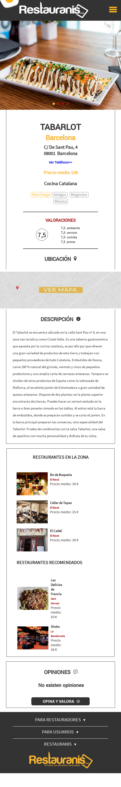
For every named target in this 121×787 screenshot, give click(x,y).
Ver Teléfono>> (60, 162)
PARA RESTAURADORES (60, 719)
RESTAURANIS (60, 744)
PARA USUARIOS (60, 732)
